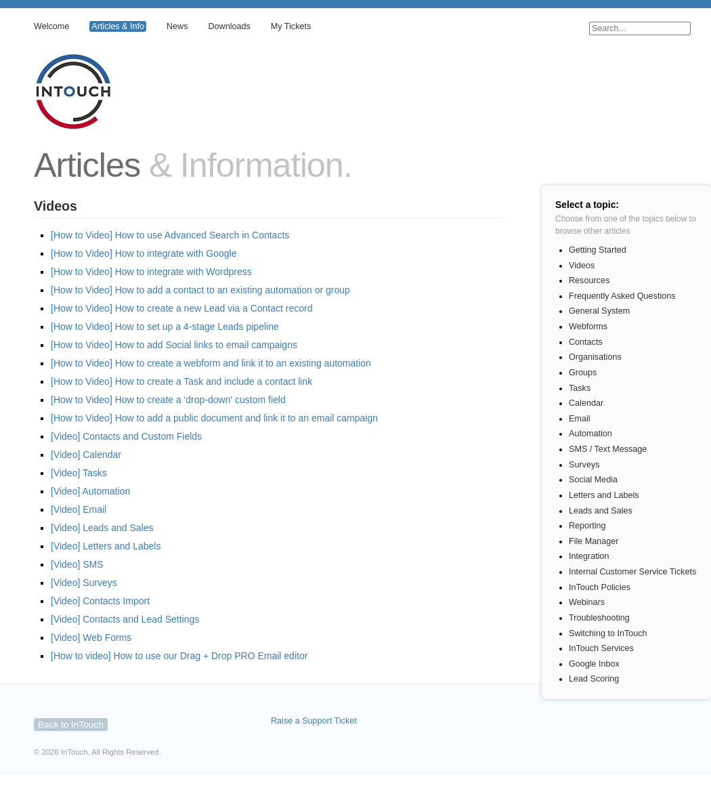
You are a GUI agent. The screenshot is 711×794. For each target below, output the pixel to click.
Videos (582, 265)
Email (579, 418)
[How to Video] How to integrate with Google (143, 253)
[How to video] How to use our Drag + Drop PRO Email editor (179, 655)
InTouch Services (601, 648)
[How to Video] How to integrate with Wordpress (151, 271)
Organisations (595, 357)
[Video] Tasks (79, 472)
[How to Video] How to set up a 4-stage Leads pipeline (165, 326)
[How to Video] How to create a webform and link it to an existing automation (211, 363)
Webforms (588, 326)
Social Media (593, 479)
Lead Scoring (594, 679)
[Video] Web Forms (91, 637)
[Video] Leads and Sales (102, 527)
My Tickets (291, 26)
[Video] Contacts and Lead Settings (125, 619)
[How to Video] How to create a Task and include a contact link (181, 381)
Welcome (51, 26)
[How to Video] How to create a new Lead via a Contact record (182, 308)
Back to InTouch (71, 724)
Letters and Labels (604, 495)
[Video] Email (78, 509)
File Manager (594, 541)
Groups (583, 372)
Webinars (587, 602)
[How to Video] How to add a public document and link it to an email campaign (214, 418)
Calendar (586, 403)
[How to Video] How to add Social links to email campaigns (174, 344)
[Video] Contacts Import (100, 601)
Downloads (229, 26)
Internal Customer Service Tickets (632, 572)
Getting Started (597, 250)
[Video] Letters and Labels (105, 546)
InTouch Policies (599, 587)
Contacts (586, 342)
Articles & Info (117, 26)
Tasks (579, 388)
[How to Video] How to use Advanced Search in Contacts (170, 235)
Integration (589, 556)
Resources (589, 280)
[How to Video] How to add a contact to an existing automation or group (200, 290)
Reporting (587, 525)
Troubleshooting (599, 618)
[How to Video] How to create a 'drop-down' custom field (168, 399)
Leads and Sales (600, 511)
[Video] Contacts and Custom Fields (126, 436)
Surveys (584, 464)
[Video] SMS (77, 564)
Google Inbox (594, 664)
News (177, 26)
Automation (590, 433)
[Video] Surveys (84, 582)
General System (599, 311)
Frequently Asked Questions (622, 296)
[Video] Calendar (86, 454)
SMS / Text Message (608, 449)
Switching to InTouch (608, 633)
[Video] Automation (90, 491)
